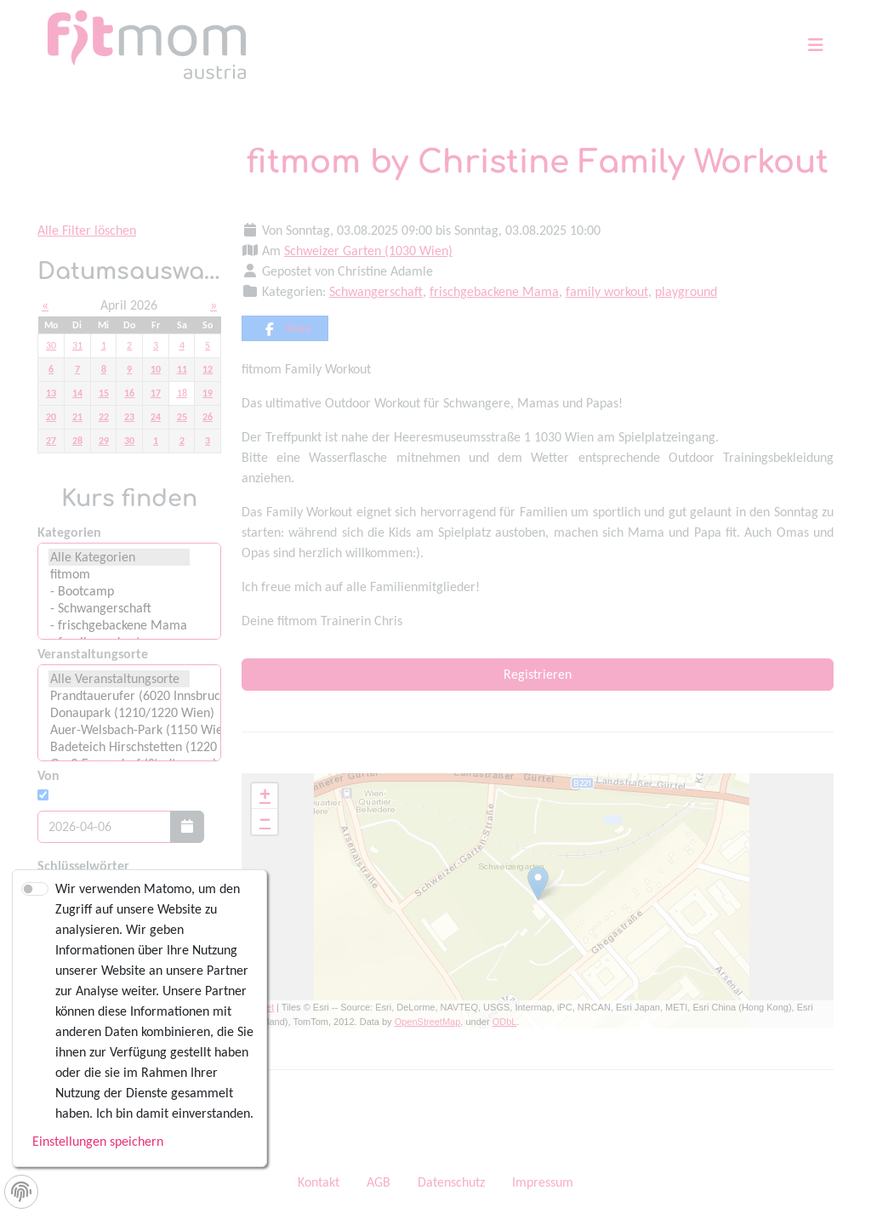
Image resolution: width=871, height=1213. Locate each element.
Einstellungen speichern (97, 1141)
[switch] (34, 889)
